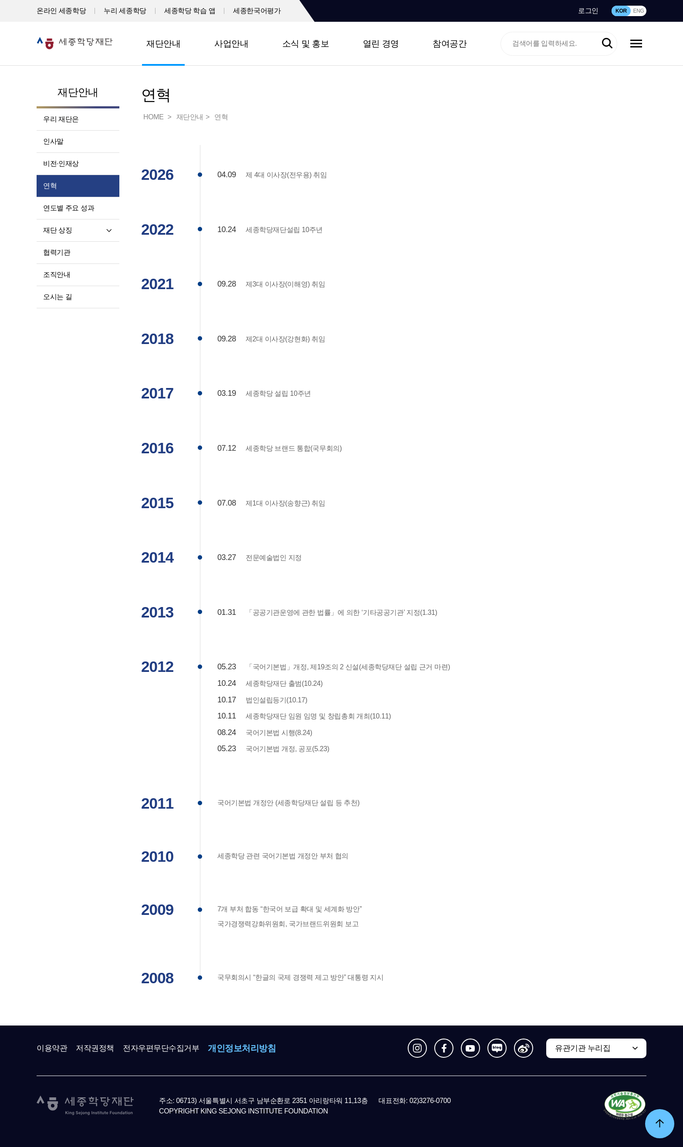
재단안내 (163, 43)
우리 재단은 (61, 119)
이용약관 (52, 1048)
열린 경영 (381, 43)
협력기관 (56, 252)
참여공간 (450, 43)
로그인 (588, 10)
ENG (638, 11)
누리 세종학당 (125, 10)
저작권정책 (95, 1048)
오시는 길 (57, 296)
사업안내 (231, 43)
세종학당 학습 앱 (189, 10)
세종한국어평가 (257, 10)
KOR (621, 11)
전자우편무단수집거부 (161, 1048)
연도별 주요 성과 (68, 208)
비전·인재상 (61, 163)
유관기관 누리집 (582, 1048)
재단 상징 (57, 230)
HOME (154, 117)
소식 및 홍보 (305, 43)
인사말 (53, 141)
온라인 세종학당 (61, 10)
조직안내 (56, 274)
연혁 (50, 185)
